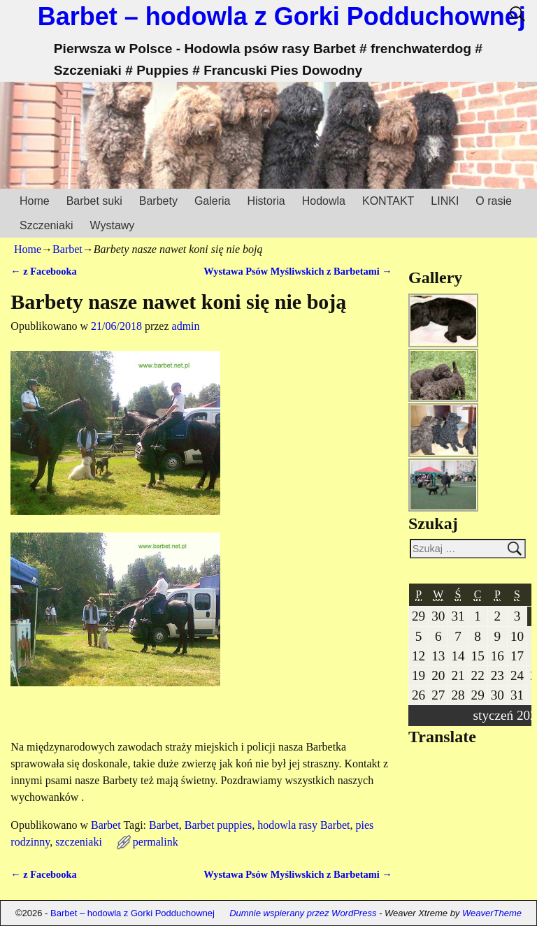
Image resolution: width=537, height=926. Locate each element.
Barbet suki (94, 201)
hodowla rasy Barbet (303, 825)
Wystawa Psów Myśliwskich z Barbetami (297, 271)
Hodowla (323, 201)
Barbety (158, 201)
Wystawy (112, 225)
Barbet (67, 249)
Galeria (212, 201)
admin (186, 326)
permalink (155, 842)
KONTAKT (388, 201)
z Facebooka (43, 271)
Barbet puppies (218, 825)
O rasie (493, 201)
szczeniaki (78, 842)
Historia (266, 201)
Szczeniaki (46, 225)
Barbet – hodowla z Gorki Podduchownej (282, 16)
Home (35, 201)
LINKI (445, 201)
